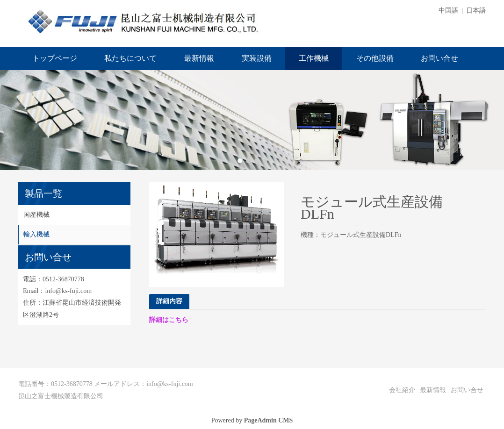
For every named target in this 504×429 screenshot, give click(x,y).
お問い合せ (439, 58)
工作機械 (314, 58)
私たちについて (130, 58)
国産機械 (36, 214)
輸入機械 (36, 234)
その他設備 (375, 58)
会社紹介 (402, 389)
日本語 (476, 10)
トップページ (54, 58)
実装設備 (257, 58)
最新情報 (199, 58)
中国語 (448, 10)
